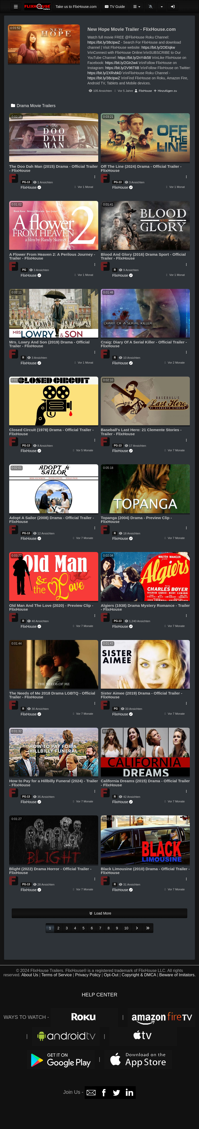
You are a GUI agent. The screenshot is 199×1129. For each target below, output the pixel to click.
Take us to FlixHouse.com (76, 7)
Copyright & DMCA (139, 975)
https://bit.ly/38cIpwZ (104, 42)
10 (126, 928)
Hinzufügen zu (165, 90)
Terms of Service (56, 975)
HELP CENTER (99, 994)
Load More (99, 913)
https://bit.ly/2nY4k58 (134, 58)
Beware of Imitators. (177, 975)
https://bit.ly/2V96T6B (122, 68)
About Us (29, 975)
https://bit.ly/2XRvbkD (105, 73)
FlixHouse (143, 90)
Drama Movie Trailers (32, 106)
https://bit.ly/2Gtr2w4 (121, 63)
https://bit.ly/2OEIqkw (158, 47)
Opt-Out (111, 975)
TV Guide (114, 7)
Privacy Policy (88, 975)
